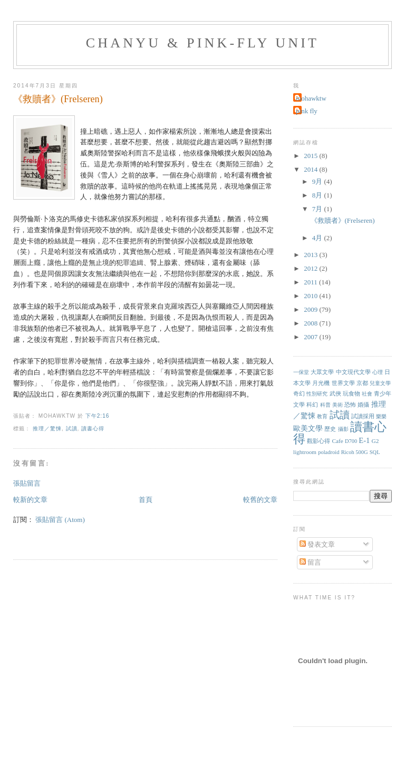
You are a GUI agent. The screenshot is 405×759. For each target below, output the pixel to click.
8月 (318, 195)
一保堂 (301, 372)
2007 (311, 337)
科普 (325, 405)
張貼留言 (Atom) (60, 520)
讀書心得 (92, 428)
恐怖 (350, 404)
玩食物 (351, 393)
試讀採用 (362, 416)
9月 (318, 181)
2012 (311, 268)
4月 (318, 238)
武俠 (335, 393)
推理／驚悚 (47, 428)
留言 (310, 562)
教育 (322, 416)
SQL (375, 452)
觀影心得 (318, 441)
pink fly (306, 111)
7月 (318, 209)
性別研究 (316, 394)
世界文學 (343, 383)
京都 (362, 383)
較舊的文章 (260, 500)
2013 (311, 255)
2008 (311, 323)
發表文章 (317, 544)
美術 (337, 405)
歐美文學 (308, 428)
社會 (367, 394)
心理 (377, 372)
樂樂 (381, 416)
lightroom (304, 452)
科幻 (312, 404)
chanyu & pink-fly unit (202, 43)
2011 (311, 282)
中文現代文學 (353, 372)
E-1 (364, 440)
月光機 (321, 383)
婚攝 (363, 404)
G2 (375, 441)
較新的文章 (30, 500)
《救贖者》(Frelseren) (58, 99)
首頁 (145, 500)
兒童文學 (380, 383)
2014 (311, 169)
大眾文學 (322, 372)
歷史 (330, 429)
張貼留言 (27, 483)
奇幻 (299, 393)
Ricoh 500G (354, 452)
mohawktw (311, 98)
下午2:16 (97, 416)
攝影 (343, 429)
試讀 (72, 428)
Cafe (337, 441)
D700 (351, 441)
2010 (311, 296)
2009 (311, 309)
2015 (311, 156)
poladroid (328, 452)
